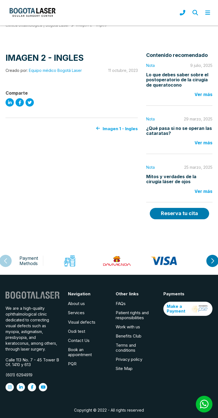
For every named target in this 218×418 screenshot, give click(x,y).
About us (76, 303)
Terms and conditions (126, 347)
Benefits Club (128, 336)
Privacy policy (129, 359)
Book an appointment (80, 352)
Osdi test (76, 331)
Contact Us (79, 340)
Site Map (124, 368)
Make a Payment (188, 309)
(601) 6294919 (19, 374)
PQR (72, 363)
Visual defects (81, 322)
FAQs (121, 303)
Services (76, 312)
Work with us (128, 326)
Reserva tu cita (179, 213)
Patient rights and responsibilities (132, 315)
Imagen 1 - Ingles (117, 128)
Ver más (203, 94)
